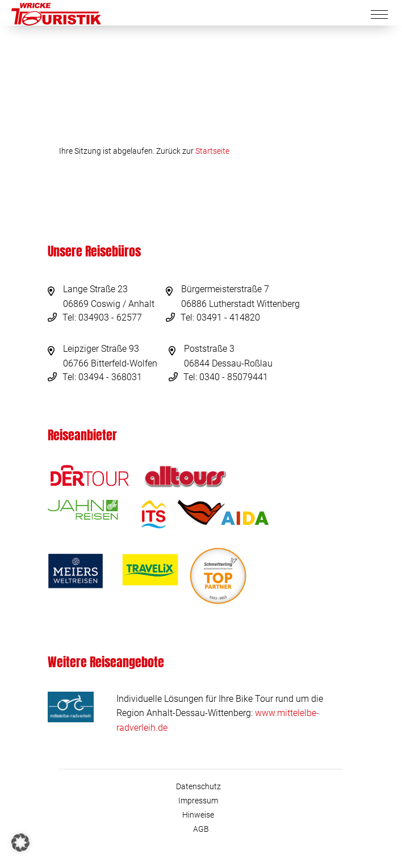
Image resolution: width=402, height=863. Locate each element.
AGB (201, 828)
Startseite (212, 150)
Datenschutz (198, 786)
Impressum (198, 800)
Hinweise (198, 814)
